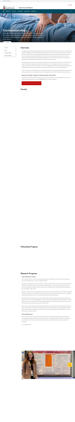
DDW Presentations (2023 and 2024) (31, 83)
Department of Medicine (26, 5)
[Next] (70, 365)
